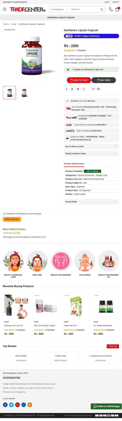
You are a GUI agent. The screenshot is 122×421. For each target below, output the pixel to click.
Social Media (9, 398)
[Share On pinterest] (78, 89)
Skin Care (37, 275)
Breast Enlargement (61, 275)
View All (113, 346)
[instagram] (17, 404)
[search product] (102, 9)
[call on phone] (111, 9)
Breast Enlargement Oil (108, 276)
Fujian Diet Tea (70, 325)
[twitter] (11, 404)
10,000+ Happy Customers (87, 36)
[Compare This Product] (98, 89)
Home (6, 24)
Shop (14, 24)
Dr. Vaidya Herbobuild (103, 325)
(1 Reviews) (81, 50)
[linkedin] (23, 404)
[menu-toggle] (4, 9)
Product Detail (71, 202)
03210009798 (11, 378)
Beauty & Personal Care (13, 276)
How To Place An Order (74, 147)
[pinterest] (29, 404)
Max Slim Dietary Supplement (46, 325)
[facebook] (5, 404)
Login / (107, 2)
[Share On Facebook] (66, 89)
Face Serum (84, 275)
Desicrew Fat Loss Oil (13, 325)
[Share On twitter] (72, 89)
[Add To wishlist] (93, 89)
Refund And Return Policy (75, 154)
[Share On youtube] (83, 89)
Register (116, 2)
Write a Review (12, 219)
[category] (59, 9)
